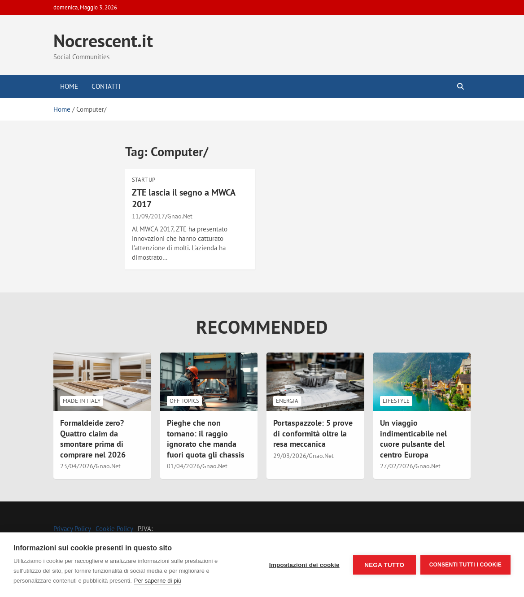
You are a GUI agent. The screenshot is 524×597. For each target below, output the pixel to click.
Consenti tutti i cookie (465, 565)
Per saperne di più (158, 580)
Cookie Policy (114, 528)
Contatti (106, 86)
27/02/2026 (396, 466)
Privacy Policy (72, 528)
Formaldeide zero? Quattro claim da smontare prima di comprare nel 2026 (93, 438)
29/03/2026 (289, 456)
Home (69, 86)
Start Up (143, 179)
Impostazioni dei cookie (304, 565)
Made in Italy (81, 401)
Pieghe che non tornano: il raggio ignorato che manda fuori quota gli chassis (206, 438)
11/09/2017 (148, 216)
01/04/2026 (183, 466)
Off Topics (184, 401)
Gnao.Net (179, 216)
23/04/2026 (76, 466)
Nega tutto (384, 565)
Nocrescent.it (103, 40)
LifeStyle (396, 401)
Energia (287, 401)
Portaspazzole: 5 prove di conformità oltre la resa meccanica (313, 433)
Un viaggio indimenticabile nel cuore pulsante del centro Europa (413, 438)
